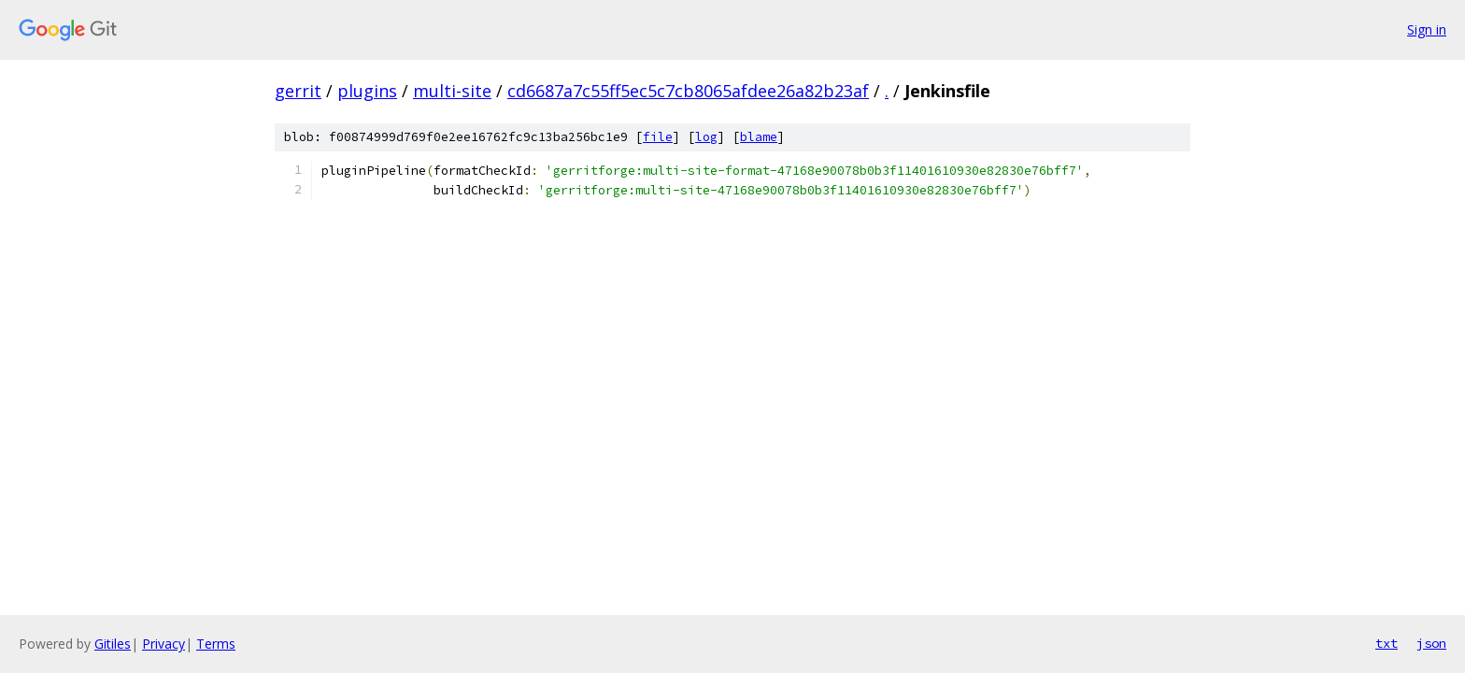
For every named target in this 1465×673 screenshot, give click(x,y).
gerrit (298, 90)
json (1431, 643)
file (658, 137)
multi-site (452, 90)
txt (1386, 643)
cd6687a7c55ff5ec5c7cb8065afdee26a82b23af (688, 90)
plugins (367, 90)
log (706, 137)
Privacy (163, 643)
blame (758, 137)
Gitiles (112, 643)
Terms (215, 643)
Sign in (1426, 29)
